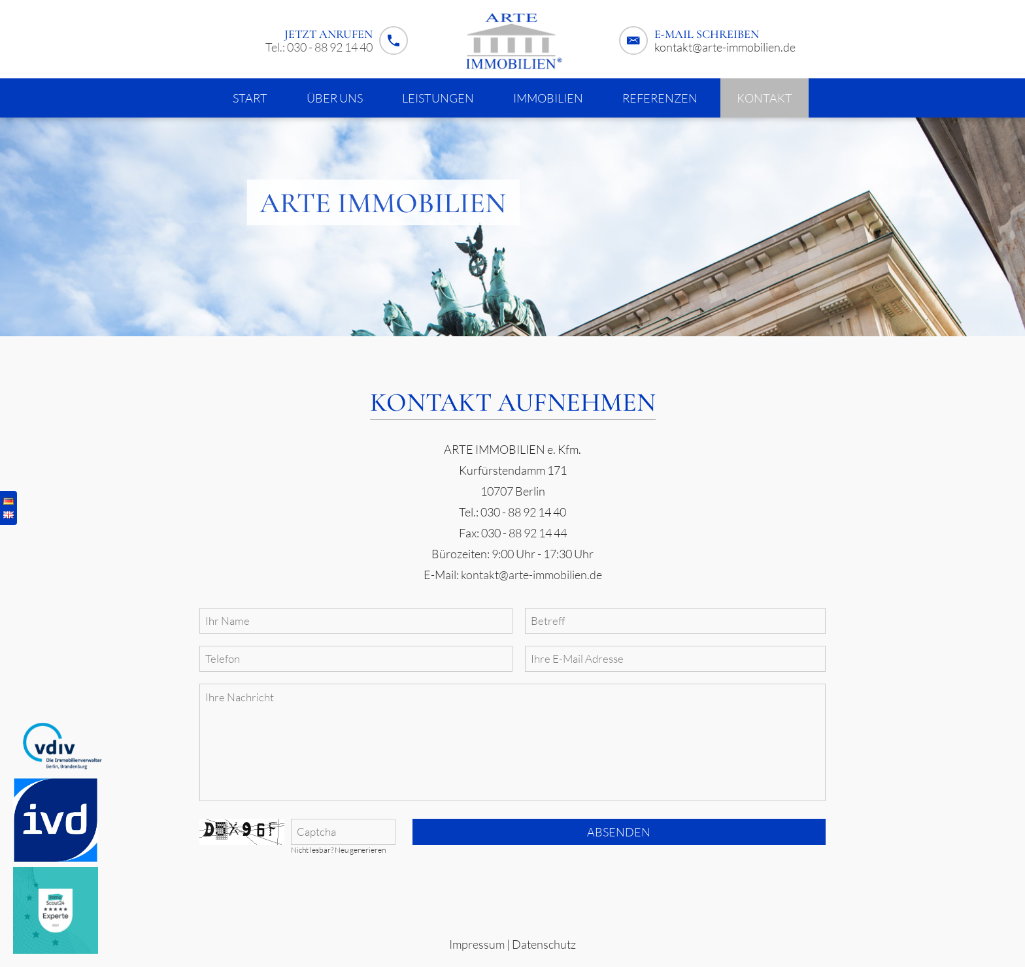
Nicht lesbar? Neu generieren (338, 850)
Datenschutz (544, 944)
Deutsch (8, 501)
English (8, 514)
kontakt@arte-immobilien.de (725, 47)
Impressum (477, 944)
